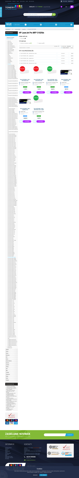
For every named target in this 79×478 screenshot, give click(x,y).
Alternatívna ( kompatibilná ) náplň (25, 43)
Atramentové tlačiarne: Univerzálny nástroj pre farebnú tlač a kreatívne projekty (11, 399)
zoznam (72, 47)
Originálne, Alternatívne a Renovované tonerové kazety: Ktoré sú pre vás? (11, 396)
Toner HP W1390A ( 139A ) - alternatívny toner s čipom (29, 63)
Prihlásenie (65, 1)
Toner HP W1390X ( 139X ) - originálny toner (27, 55)
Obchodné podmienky (8, 1)
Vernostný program (8, 453)
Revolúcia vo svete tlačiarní (11, 386)
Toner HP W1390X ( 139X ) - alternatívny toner (27, 60)
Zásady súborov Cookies (8, 456)
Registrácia (70, 1)
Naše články (7, 458)
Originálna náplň (41, 43)
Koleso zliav (7, 454)
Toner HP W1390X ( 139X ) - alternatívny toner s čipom (29, 53)
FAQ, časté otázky (31, 1)
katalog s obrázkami (66, 47)
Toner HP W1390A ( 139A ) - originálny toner (27, 58)
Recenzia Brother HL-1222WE (11, 387)
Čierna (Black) (23, 38)
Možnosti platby (22, 1)
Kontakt (27, 1)
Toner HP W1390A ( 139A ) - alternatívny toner (25, 80)
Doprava (18, 1)
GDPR (6, 455)
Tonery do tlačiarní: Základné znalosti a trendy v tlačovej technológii (10, 407)
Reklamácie (14, 1)
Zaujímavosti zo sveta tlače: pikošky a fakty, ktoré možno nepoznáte (10, 391)
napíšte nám (26, 447)
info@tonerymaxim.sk (30, 460)
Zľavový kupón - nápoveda (9, 457)
